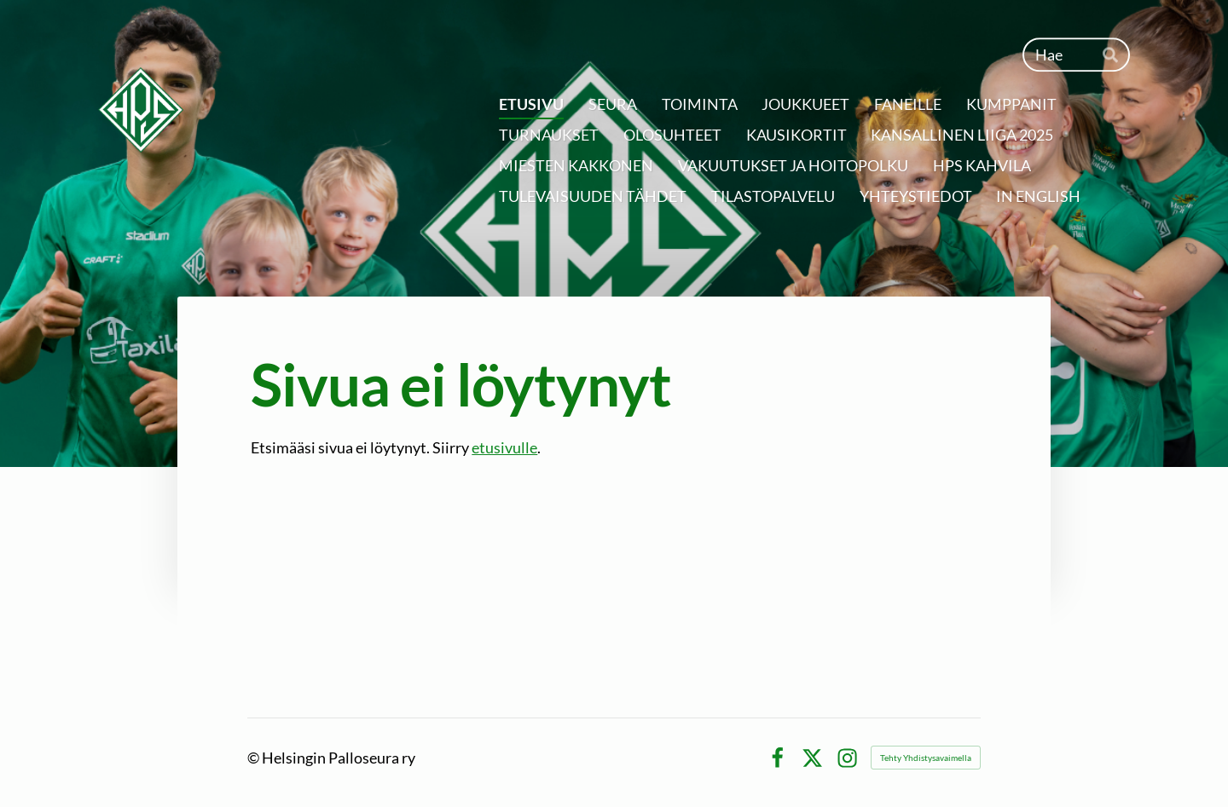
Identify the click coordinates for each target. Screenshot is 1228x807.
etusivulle (504, 447)
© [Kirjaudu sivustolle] (254, 757)
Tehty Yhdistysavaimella (925, 757)
